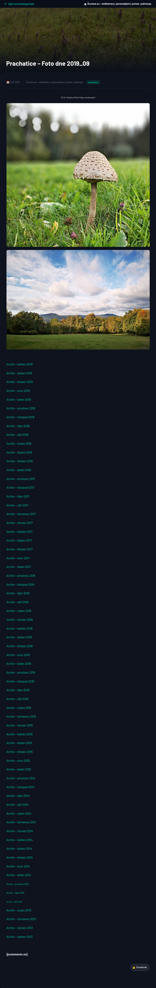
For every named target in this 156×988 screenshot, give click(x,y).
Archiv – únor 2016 (18, 655)
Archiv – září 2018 (17, 434)
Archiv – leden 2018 (18, 470)
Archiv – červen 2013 (19, 928)
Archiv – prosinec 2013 (17, 884)
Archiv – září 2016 (17, 602)
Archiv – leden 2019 (18, 399)
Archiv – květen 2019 (19, 364)
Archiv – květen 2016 (19, 628)
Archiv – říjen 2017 (17, 496)
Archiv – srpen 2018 (18, 443)
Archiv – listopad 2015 (20, 681)
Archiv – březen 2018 (19, 461)
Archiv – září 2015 (17, 699)
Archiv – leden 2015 (18, 769)
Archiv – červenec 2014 (21, 822)
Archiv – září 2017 (17, 505)
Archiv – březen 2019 (19, 382)
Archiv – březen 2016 (19, 646)
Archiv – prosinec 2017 (20, 479)
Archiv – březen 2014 (19, 857)
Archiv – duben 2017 (19, 540)
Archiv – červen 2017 (19, 522)
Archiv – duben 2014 (19, 848)
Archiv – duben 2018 (19, 452)
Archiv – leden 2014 (18, 875)
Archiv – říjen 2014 (18, 795)
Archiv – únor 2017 (18, 558)
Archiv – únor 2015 (18, 760)
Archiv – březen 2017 (19, 549)
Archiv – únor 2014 (18, 866)
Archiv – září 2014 (17, 804)
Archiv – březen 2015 (19, 751)
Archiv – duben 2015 (19, 743)
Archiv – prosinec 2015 (20, 672)
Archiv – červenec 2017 (21, 514)
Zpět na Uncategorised (19, 3)
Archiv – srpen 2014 (18, 813)
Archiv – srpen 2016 (18, 610)
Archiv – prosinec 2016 (20, 575)
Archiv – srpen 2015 (18, 707)
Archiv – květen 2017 (19, 531)
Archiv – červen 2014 (19, 831)
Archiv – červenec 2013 (21, 919)
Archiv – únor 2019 (18, 390)
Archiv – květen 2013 (19, 936)
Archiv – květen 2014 (19, 840)
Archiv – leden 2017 (18, 566)
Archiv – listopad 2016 (20, 584)
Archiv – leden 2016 (18, 663)
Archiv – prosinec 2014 (20, 778)
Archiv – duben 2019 (19, 373)
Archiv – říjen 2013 (15, 892)
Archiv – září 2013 (14, 901)
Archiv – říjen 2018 (18, 426)
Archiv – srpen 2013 (18, 910)
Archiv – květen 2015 (19, 734)
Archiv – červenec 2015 (21, 716)
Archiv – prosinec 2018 (20, 408)
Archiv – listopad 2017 (20, 487)
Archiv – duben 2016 (19, 637)
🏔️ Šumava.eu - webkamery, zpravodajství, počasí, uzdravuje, (118, 3)
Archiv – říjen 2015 (18, 690)
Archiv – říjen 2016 (18, 593)
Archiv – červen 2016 (19, 619)
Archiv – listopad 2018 (20, 417)
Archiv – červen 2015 (19, 725)
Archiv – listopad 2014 (20, 787)
